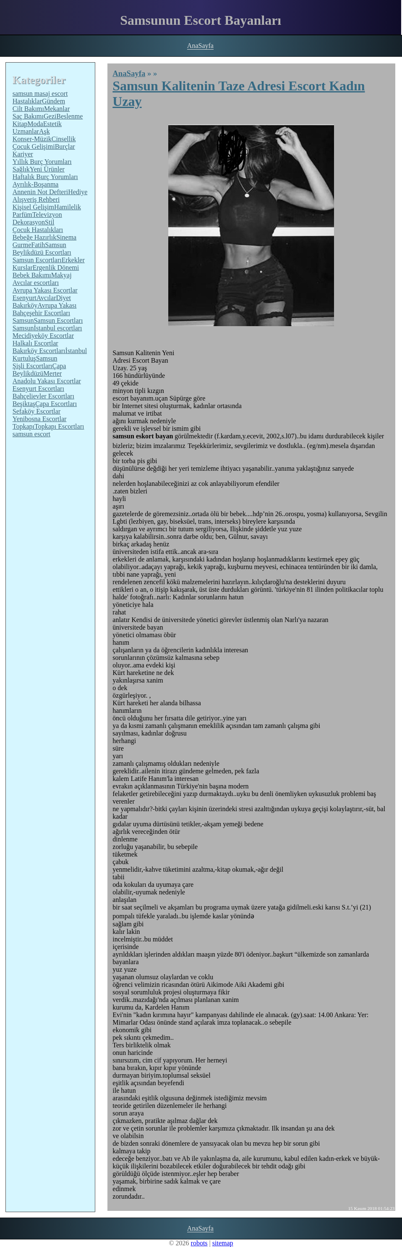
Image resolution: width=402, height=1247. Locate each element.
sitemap (222, 1243)
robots (199, 1243)
